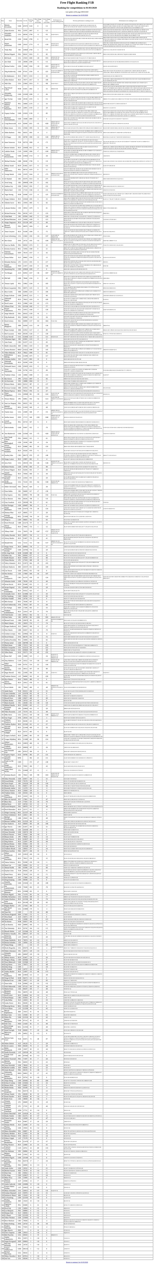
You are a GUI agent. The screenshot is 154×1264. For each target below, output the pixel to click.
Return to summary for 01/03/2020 (77, 15)
